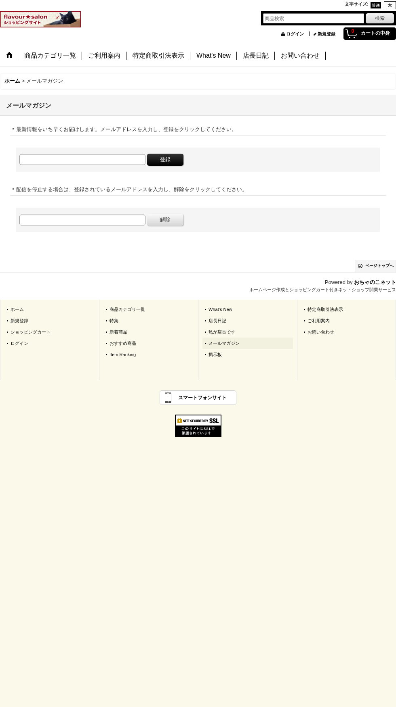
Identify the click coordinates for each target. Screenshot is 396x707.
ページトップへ (379, 265)
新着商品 (118, 332)
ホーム (17, 309)
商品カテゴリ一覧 (127, 309)
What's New (220, 309)
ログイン (295, 33)
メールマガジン (224, 343)
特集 (114, 320)
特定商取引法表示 (325, 309)
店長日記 (217, 320)
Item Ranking (123, 354)
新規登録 (326, 33)
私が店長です (222, 332)
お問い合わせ (321, 332)
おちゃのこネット (375, 282)
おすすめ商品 (123, 343)
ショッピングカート (31, 332)
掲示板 (215, 354)
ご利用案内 (319, 320)
